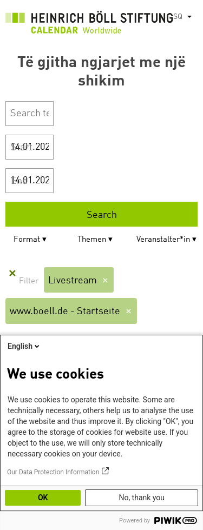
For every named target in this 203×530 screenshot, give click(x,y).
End (19, 181)
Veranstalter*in (163, 240)
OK (43, 497)
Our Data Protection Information (53, 472)
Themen (91, 240)
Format (27, 240)
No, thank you (142, 497)
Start (21, 148)
